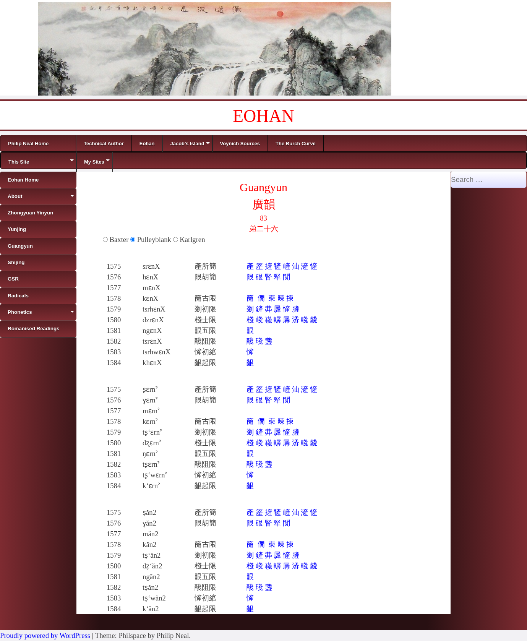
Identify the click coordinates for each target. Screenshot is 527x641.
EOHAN (263, 116)
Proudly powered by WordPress (45, 635)
